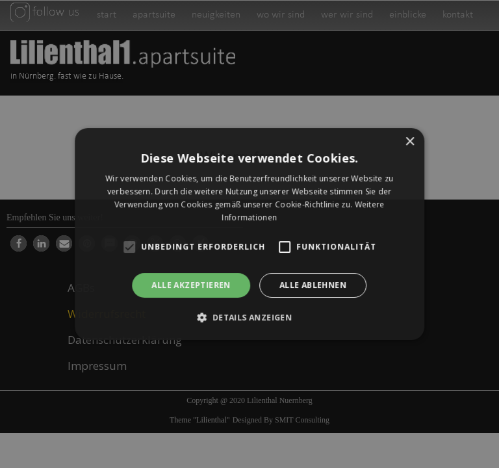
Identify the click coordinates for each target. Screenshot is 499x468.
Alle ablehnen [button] (312, 285)
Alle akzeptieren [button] (191, 285)
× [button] (410, 142)
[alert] (249, 234)
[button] (249, 317)
